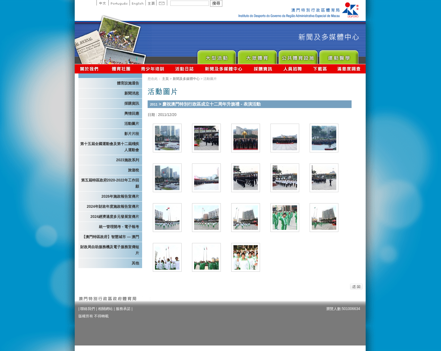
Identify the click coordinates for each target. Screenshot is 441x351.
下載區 (320, 68)
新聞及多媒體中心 (224, 68)
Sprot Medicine (338, 55)
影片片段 (131, 134)
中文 (102, 3)
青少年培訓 (153, 68)
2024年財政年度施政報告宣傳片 (113, 206)
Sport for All (257, 55)
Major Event (216, 55)
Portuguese (119, 3)
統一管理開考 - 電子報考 (119, 227)
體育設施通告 (128, 83)
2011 (153, 104)
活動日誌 (184, 68)
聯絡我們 (87, 309)
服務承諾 (123, 309)
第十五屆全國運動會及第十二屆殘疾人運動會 (109, 147)
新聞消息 (131, 93)
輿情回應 (131, 113)
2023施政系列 (127, 160)
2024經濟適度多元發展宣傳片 (114, 217)
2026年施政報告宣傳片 (120, 196)
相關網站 (105, 309)
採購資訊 (262, 68)
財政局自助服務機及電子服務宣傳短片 (109, 250)
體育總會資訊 (121, 68)
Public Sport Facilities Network (297, 55)
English (137, 3)
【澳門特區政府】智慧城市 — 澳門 (110, 237)
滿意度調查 (349, 68)
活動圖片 (131, 123)
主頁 (150, 3)
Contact (161, 3)
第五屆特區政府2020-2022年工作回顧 (110, 183)
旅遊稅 (133, 170)
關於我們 (90, 68)
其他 (135, 263)
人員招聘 (292, 68)
